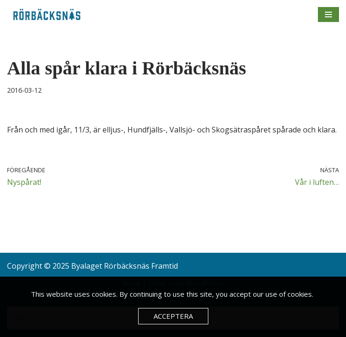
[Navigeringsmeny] (328, 14)
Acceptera (173, 316)
